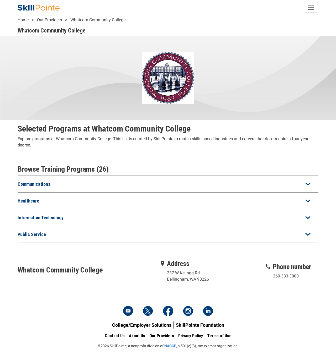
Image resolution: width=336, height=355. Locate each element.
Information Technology (41, 217)
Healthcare (28, 201)
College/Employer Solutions (141, 325)
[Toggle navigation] (311, 7)
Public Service (32, 234)
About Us (137, 335)
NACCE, (170, 346)
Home (23, 19)
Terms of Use (219, 335)
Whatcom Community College (97, 19)
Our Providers (49, 19)
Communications (34, 184)
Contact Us (115, 335)
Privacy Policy (190, 335)
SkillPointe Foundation (200, 325)
